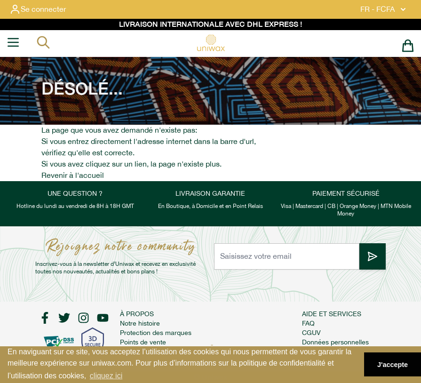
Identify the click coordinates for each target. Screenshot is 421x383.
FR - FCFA (384, 9)
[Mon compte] (45, 9)
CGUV (311, 332)
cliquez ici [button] (106, 376)
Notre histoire (140, 323)
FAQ (308, 323)
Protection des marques (155, 332)
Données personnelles (335, 342)
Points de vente (143, 342)
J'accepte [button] (392, 364)
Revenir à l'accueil (72, 175)
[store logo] (211, 43)
